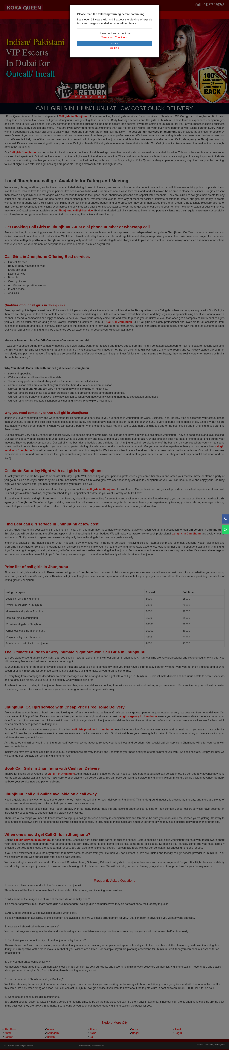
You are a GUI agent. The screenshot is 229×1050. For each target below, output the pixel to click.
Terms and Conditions (114, 37)
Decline (114, 47)
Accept (114, 43)
